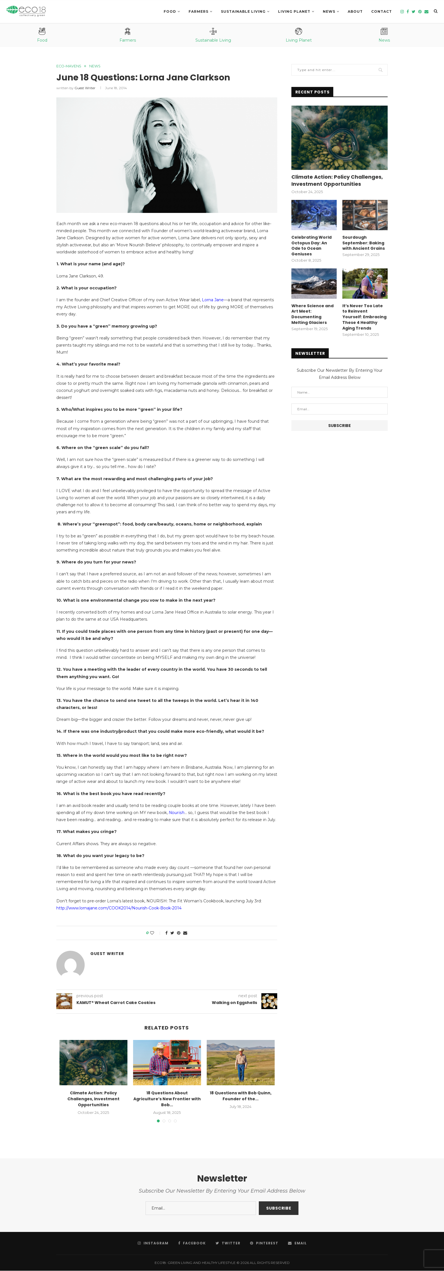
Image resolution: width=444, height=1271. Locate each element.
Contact (381, 11)
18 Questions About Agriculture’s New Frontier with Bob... (167, 1099)
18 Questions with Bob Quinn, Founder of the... (241, 1096)
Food (170, 11)
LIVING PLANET (294, 11)
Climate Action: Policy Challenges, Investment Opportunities (93, 1099)
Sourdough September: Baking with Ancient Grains (363, 243)
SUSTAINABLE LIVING (243, 11)
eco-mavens (69, 66)
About (355, 11)
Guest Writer (84, 88)
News (329, 11)
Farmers (198, 11)
